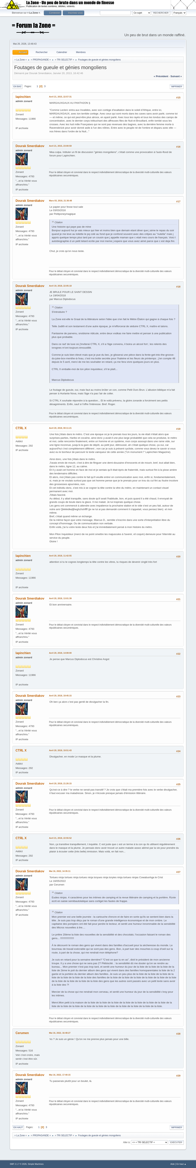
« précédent (161, 76)
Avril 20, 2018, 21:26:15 (60, 783)
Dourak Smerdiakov (30, 146)
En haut (18, 1127)
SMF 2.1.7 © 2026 (18, 1164)
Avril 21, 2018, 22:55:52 (60, 838)
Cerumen (22, 1033)
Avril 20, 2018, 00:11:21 (60, 428)
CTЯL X (21, 428)
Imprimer (176, 86)
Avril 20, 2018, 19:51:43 (60, 750)
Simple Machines (36, 1164)
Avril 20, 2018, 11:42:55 (60, 556)
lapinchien (23, 96)
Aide (173, 1164)
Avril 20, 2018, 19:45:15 (60, 695)
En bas (17, 86)
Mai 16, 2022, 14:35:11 (59, 871)
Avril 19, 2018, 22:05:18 (60, 286)
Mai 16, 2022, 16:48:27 (59, 1033)
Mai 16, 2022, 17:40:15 (59, 1075)
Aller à (126, 1142)
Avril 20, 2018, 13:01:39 (60, 598)
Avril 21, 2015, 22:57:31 (60, 97)
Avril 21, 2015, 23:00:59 (60, 146)
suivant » (176, 76)
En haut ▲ (181, 1164)
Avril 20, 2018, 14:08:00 (60, 653)
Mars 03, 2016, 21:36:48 (60, 200)
